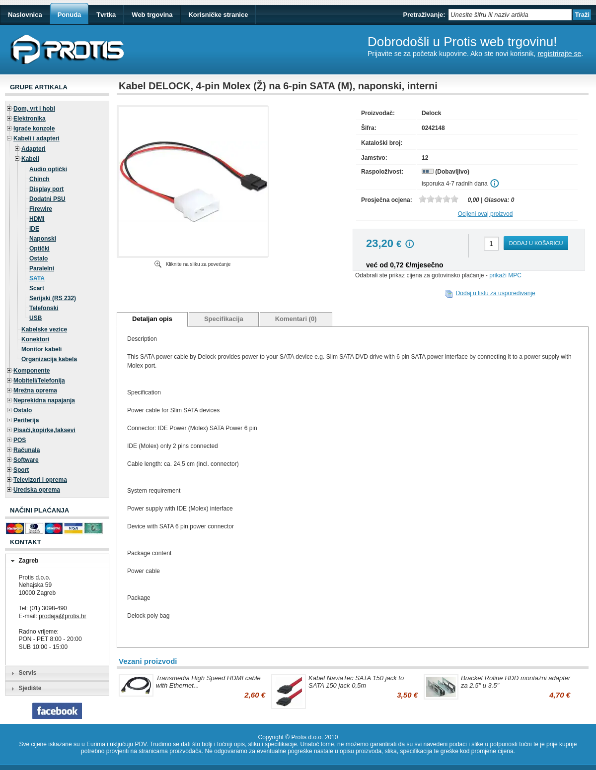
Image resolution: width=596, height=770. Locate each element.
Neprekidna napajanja (44, 400)
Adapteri (33, 148)
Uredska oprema (36, 489)
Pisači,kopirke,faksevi (44, 430)
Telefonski (43, 308)
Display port (46, 189)
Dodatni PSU (47, 198)
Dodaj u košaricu (536, 243)
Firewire (40, 208)
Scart (36, 288)
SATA (37, 278)
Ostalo (38, 258)
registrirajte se (559, 54)
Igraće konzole (34, 128)
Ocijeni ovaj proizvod (485, 213)
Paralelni (41, 268)
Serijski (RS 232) (52, 298)
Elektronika (29, 118)
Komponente (31, 370)
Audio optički (48, 169)
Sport (21, 469)
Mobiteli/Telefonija (39, 380)
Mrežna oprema (35, 390)
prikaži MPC (505, 275)
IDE (34, 228)
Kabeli (30, 158)
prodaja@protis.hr (62, 616)
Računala (26, 450)
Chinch (39, 179)
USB (35, 318)
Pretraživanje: (424, 14)
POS (19, 440)
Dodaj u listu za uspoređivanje (495, 293)
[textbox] (510, 14)
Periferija (26, 420)
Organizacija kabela (49, 359)
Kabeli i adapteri (36, 138)
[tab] (57, 561)
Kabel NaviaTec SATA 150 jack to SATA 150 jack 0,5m (356, 681)
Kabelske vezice (44, 329)
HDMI (37, 218)
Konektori (35, 339)
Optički (39, 248)
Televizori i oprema (40, 479)
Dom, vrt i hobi (34, 108)
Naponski (42, 238)
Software (26, 459)
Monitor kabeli (41, 349)
